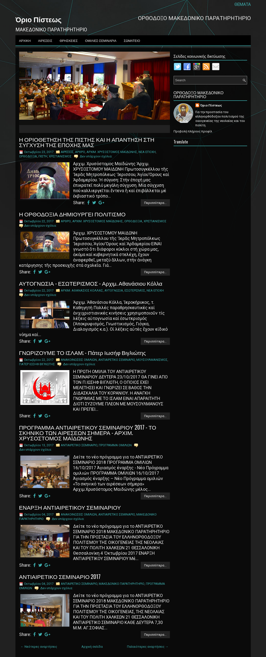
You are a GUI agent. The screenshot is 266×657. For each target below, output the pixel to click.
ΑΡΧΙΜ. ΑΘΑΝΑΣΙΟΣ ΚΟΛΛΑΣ (82, 290)
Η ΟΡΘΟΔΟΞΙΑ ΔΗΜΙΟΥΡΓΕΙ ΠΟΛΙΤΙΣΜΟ (72, 214)
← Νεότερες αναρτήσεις (39, 646)
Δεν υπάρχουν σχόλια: (96, 156)
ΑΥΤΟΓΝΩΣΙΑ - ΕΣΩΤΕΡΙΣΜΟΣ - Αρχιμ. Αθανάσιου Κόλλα (90, 283)
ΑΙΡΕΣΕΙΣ (45, 40)
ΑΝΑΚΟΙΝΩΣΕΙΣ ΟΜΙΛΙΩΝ (79, 360)
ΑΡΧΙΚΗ (25, 40)
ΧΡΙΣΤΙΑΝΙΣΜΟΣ (60, 156)
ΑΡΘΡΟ (80, 152)
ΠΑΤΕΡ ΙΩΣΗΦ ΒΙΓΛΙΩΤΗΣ (37, 364)
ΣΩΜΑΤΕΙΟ (132, 40)
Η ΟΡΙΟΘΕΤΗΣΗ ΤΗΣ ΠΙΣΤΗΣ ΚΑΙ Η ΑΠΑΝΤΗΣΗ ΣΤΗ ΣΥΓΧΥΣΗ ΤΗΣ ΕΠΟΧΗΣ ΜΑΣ (86, 142)
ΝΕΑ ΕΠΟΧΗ (147, 152)
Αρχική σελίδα (92, 646)
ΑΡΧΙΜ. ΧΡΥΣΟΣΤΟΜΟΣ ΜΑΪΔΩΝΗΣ (112, 152)
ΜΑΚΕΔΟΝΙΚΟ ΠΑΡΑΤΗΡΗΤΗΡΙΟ (121, 584)
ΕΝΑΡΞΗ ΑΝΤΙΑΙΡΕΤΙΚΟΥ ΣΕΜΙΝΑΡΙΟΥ (70, 507)
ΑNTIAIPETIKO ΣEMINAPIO (116, 360)
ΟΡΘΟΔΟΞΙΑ (28, 156)
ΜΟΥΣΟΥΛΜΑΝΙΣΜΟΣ (151, 360)
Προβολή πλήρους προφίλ (193, 131)
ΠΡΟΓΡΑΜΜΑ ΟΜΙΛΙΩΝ (115, 445)
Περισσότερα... (155, 203)
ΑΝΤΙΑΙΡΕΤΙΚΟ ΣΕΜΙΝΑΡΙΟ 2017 (60, 576)
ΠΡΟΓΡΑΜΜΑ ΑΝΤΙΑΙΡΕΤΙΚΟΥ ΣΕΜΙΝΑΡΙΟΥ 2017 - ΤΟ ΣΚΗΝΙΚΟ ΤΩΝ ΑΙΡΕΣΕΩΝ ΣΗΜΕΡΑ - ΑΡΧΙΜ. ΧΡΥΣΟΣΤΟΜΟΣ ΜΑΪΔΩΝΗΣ (87, 432)
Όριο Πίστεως (38, 19)
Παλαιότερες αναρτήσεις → (147, 646)
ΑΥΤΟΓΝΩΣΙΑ (113, 290)
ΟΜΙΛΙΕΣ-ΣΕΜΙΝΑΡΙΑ (100, 40)
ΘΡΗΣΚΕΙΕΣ (69, 40)
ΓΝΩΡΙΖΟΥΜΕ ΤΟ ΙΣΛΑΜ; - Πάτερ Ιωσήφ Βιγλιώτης (82, 352)
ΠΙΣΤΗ (42, 156)
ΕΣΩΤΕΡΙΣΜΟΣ (135, 290)
